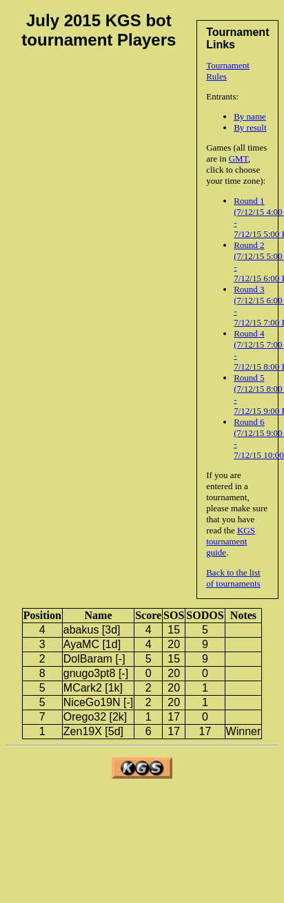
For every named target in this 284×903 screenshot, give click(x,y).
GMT (238, 158)
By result (250, 127)
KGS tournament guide (230, 541)
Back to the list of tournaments (233, 578)
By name (250, 116)
